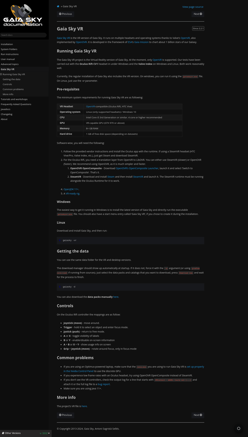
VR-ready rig (75, 193)
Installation (8, 44)
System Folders (10, 49)
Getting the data (14, 79)
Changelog (9, 114)
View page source (195, 6)
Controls (10, 84)
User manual (9, 59)
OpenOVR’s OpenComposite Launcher (140, 168)
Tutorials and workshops (15, 99)
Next (200, 14)
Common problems (16, 89)
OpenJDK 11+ (74, 189)
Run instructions (11, 54)
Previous (68, 14)
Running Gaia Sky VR (15, 74)
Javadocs (8, 109)
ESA (133, 42)
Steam (114, 176)
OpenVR (188, 38)
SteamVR (141, 176)
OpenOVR (84, 42)
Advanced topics (11, 63)
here (119, 296)
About (5, 119)
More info (11, 94)
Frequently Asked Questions (17, 104)
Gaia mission (144, 42)
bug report (107, 384)
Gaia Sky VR (9, 69)
